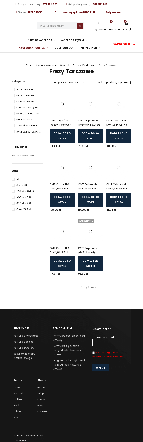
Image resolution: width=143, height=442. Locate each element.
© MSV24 (18, 435)
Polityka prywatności (26, 335)
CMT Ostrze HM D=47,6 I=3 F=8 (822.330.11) (87, 187)
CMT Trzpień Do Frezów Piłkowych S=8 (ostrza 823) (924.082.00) (89, 123)
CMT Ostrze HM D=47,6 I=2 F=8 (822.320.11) (59, 250)
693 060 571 (35, 12)
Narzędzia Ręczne (27, 113)
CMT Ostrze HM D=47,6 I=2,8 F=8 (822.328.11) (116, 187)
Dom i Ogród (25, 101)
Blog (40, 405)
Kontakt (42, 411)
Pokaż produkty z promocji (114, 82)
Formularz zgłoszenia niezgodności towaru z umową (67, 350)
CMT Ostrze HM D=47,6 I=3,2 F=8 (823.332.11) (116, 123)
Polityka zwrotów (24, 347)
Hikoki (17, 405)
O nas (41, 399)
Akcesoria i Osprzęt (57, 65)
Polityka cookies (23, 341)
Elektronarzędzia (27, 107)
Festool (18, 393)
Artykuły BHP (25, 89)
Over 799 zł (23, 209)
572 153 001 (50, 4)
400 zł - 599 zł (25, 197)
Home (41, 387)
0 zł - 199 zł (23, 185)
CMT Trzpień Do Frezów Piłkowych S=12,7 (60, 123)
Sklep (40, 393)
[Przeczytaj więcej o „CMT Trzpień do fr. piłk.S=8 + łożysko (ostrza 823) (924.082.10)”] (90, 263)
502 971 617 (100, 4)
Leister (18, 411)
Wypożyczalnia (26, 125)
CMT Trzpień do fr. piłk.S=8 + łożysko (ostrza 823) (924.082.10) (89, 250)
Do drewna (89, 65)
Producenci (24, 119)
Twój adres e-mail (110, 340)
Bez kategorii (25, 95)
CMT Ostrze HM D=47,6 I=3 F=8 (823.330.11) (59, 187)
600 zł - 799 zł (25, 203)
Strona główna (34, 65)
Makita (18, 399)
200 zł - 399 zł (25, 191)
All (17, 179)
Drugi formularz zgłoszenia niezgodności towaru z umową (69, 365)
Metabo (18, 387)
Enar (16, 417)
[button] (62, 136)
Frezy (76, 65)
